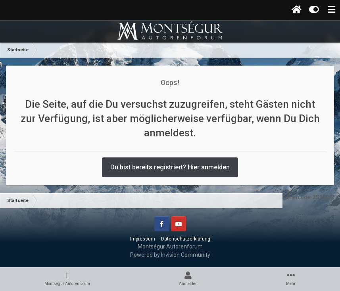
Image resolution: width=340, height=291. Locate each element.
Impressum (142, 239)
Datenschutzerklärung (185, 239)
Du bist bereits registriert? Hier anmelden (170, 167)
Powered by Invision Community (170, 255)
